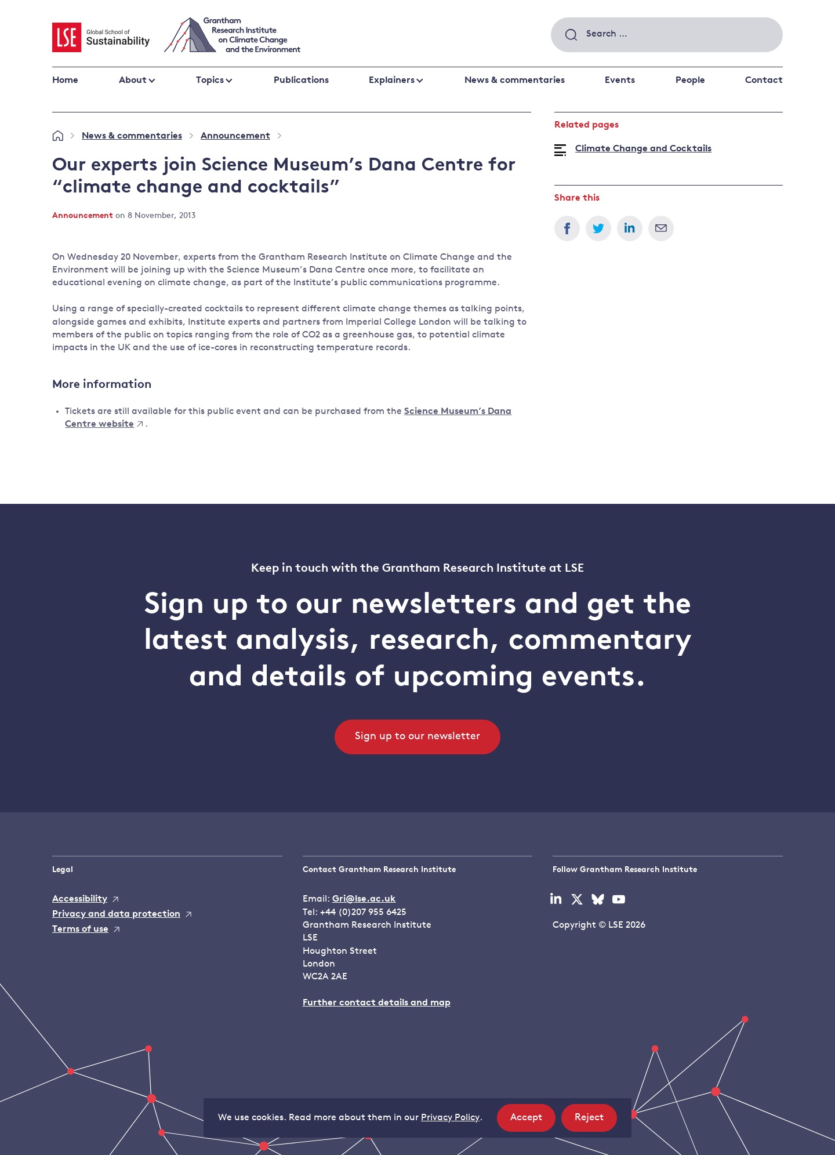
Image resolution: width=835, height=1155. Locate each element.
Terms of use (80, 929)
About (133, 80)
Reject (596, 1121)
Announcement (235, 136)
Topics (210, 80)
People (690, 80)
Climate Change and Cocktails (643, 149)
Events (620, 80)
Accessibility (79, 899)
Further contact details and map (377, 1003)
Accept (533, 1121)
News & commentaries (514, 80)
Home (65, 80)
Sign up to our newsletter (417, 736)
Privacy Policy (450, 1118)
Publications (301, 80)
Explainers (392, 80)
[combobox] (667, 34)
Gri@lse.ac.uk (364, 899)
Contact (764, 80)
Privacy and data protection (116, 914)
